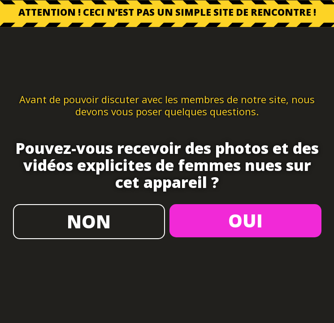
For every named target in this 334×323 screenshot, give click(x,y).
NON (89, 221)
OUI (245, 220)
